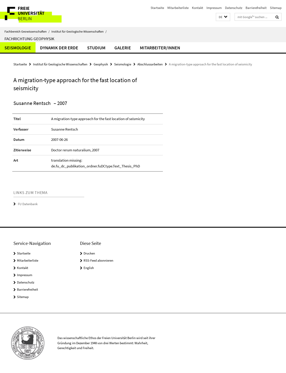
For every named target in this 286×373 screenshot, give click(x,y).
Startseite (157, 8)
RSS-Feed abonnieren (98, 260)
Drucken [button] (89, 253)
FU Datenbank (28, 204)
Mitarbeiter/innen (160, 47)
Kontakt (197, 8)
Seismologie (17, 47)
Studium (96, 47)
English (89, 268)
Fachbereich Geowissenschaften (27, 31)
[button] (223, 17)
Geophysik (101, 64)
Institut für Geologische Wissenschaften (79, 31)
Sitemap (276, 8)
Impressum (214, 8)
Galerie (122, 47)
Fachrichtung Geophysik (29, 38)
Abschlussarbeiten (150, 64)
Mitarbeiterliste (178, 8)
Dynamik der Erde (59, 47)
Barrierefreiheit (256, 8)
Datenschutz (233, 8)
